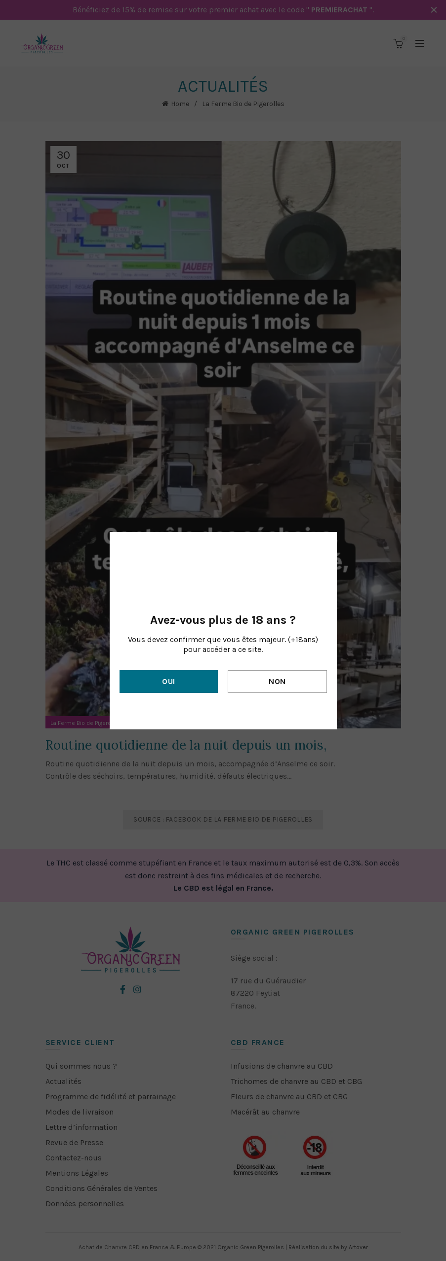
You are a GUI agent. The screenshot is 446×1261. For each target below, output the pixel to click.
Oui (168, 681)
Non (277, 681)
